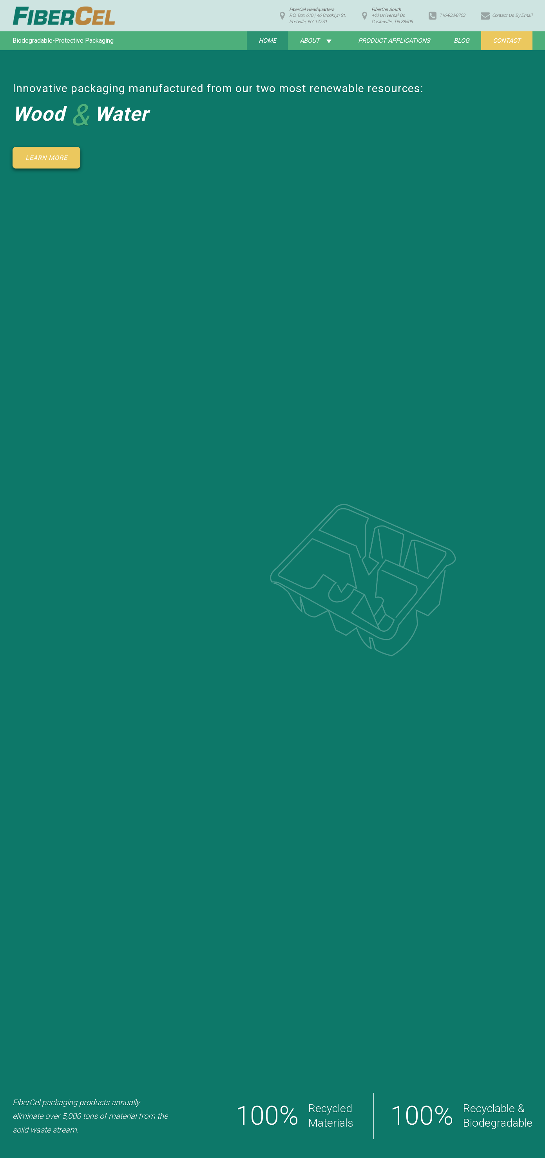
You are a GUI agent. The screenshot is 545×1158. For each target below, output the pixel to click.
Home (267, 40)
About (310, 40)
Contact (507, 40)
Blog (461, 40)
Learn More (46, 157)
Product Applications (394, 40)
